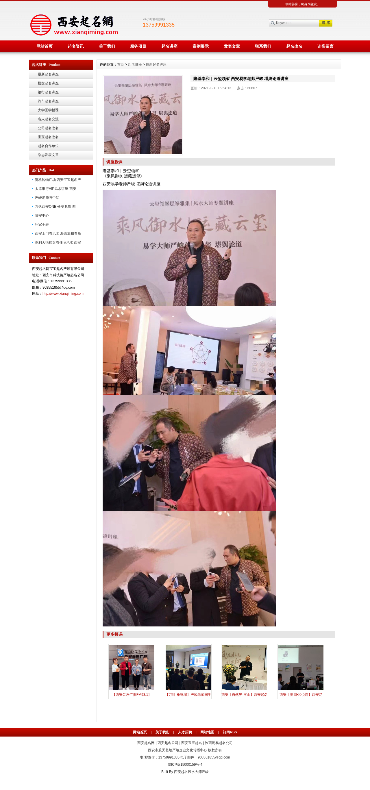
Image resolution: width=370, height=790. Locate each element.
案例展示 (201, 46)
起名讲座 (169, 46)
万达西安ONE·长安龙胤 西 (55, 207)
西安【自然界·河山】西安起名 (244, 695)
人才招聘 (185, 732)
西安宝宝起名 (191, 743)
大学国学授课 (48, 110)
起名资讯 (76, 46)
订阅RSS (230, 732)
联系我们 (263, 46)
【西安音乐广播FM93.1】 (132, 695)
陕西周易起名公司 (219, 743)
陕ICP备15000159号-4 (185, 765)
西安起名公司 (168, 743)
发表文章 (232, 46)
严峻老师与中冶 (47, 198)
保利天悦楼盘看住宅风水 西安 (58, 242)
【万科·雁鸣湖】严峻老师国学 (188, 695)
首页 (120, 64)
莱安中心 (42, 216)
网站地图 (207, 732)
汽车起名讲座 (48, 101)
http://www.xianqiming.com (63, 294)
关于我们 (107, 46)
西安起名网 (146, 743)
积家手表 (42, 224)
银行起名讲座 (48, 92)
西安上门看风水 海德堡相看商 (58, 233)
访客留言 (325, 46)
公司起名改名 (48, 128)
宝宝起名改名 (48, 137)
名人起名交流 (48, 119)
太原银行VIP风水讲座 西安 (55, 189)
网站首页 (44, 46)
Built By (167, 772)
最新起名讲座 (48, 74)
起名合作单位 (48, 146)
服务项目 (138, 46)
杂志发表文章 (48, 155)
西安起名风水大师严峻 (191, 772)
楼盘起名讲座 (48, 83)
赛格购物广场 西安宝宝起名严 (58, 180)
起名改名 (294, 46)
